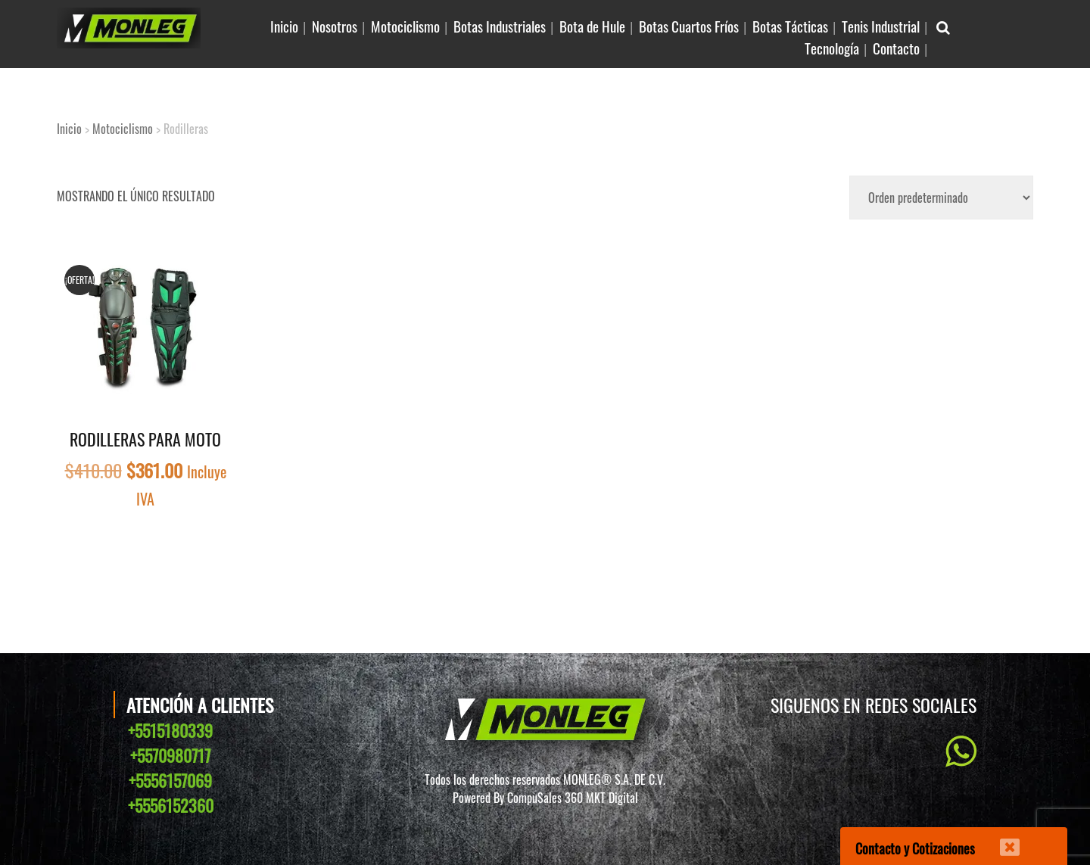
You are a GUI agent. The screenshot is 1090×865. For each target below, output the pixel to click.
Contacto (896, 47)
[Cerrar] (1000, 837)
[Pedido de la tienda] (941, 197)
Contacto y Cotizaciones (915, 848)
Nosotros (334, 25)
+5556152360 (170, 805)
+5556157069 (170, 780)
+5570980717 (170, 755)
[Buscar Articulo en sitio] (943, 26)
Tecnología (832, 47)
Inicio (284, 25)
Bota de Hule (592, 25)
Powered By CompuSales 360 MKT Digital (545, 798)
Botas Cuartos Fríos (689, 25)
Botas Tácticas (790, 25)
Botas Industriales (499, 25)
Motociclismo (405, 25)
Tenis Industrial (881, 25)
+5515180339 (170, 730)
